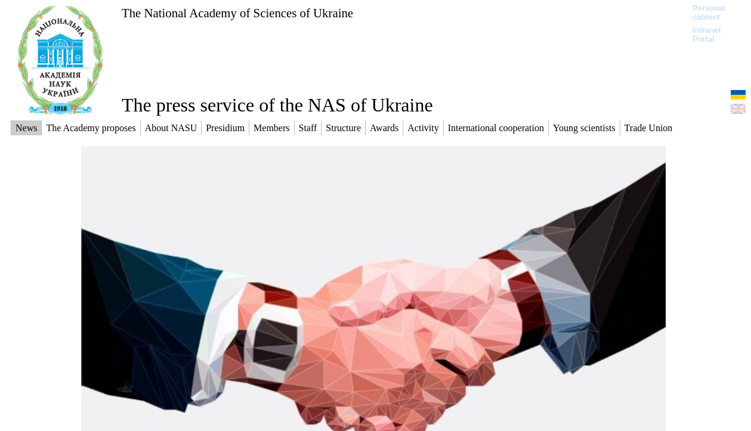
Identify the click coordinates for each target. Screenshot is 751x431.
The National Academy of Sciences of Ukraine (237, 13)
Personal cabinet (709, 12)
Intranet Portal (707, 35)
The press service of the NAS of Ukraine (277, 105)
